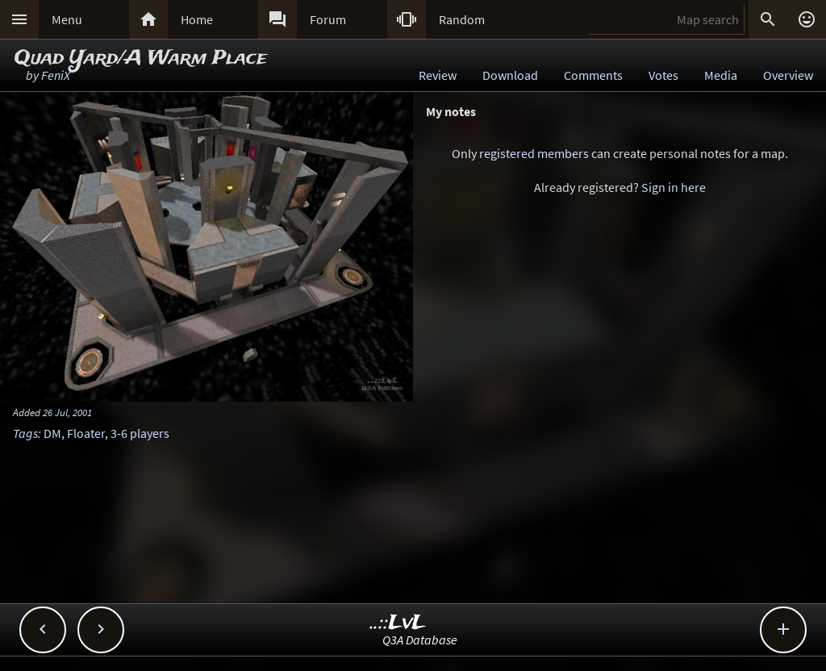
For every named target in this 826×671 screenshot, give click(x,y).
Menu (67, 19)
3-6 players (140, 433)
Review (438, 75)
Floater (86, 433)
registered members (534, 153)
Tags (25, 433)
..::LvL (398, 623)
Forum (328, 19)
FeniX (55, 75)
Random (462, 19)
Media (720, 75)
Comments (593, 75)
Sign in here (673, 187)
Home (197, 19)
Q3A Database (419, 639)
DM (52, 433)
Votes (663, 75)
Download (510, 75)
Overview (788, 75)
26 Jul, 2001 (67, 412)
